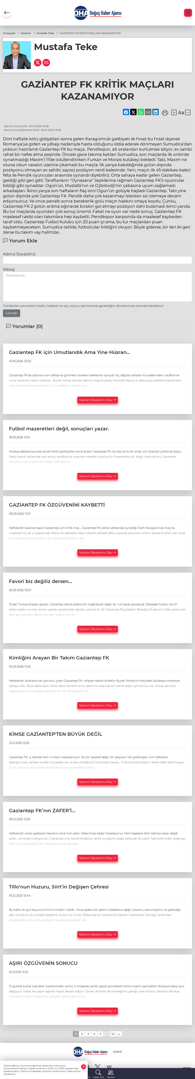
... (106, 1034)
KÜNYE (117, 1051)
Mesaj (9, 269)
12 (112, 1034)
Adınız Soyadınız (19, 254)
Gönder (12, 313)
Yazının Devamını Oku (97, 400)
